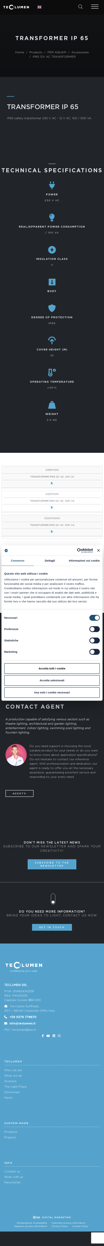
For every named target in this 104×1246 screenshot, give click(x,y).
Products (10, 1131)
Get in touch (52, 927)
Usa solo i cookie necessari (52, 692)
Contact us (12, 1171)
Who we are (13, 1070)
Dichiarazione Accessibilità (32, 1223)
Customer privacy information (68, 1223)
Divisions (10, 1081)
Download (11, 1092)
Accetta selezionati (52, 680)
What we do (13, 1075)
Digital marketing (52, 1217)
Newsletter (12, 1182)
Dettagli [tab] (50, 560)
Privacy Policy (60, 1226)
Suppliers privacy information (30, 1226)
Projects (10, 1137)
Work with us (13, 1176)
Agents (19, 793)
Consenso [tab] (17, 560)
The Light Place (15, 1086)
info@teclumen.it (23, 1023)
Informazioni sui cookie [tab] (84, 560)
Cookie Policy (80, 1226)
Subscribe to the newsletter (52, 864)
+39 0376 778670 (23, 1017)
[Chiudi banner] (98, 550)
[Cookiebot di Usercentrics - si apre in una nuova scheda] (77, 550)
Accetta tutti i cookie (52, 668)
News (8, 1097)
